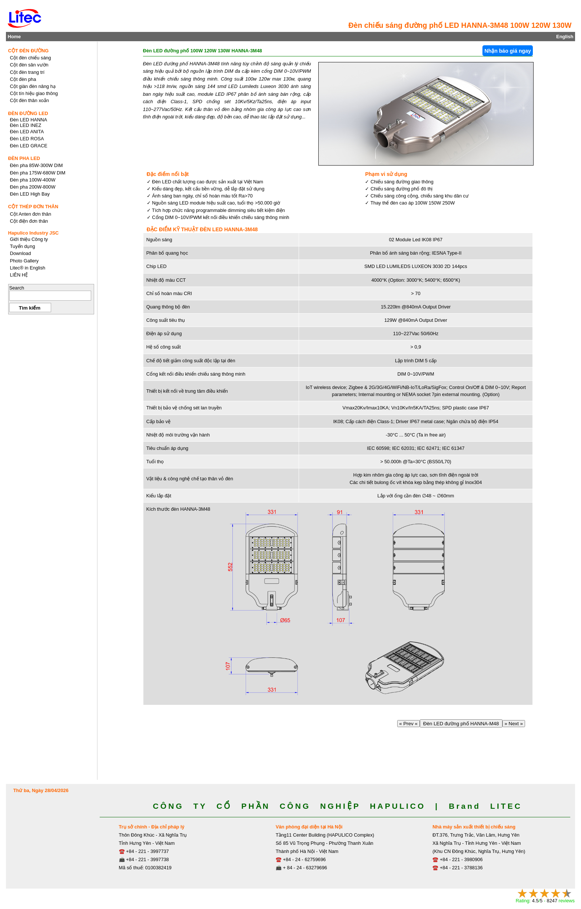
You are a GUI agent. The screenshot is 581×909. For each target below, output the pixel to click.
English (564, 36)
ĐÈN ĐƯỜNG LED (28, 113)
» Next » (513, 723)
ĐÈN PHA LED (24, 158)
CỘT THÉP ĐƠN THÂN (33, 206)
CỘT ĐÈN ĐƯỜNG (28, 50)
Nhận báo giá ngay (507, 51)
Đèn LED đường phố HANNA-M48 (461, 723)
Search (16, 288)
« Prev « (408, 723)
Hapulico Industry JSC (33, 233)
